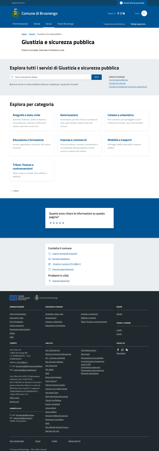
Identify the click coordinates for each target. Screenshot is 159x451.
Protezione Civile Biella (54, 419)
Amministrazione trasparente (92, 361)
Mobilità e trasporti (88, 317)
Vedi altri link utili (52, 431)
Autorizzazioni (50, 317)
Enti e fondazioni (16, 321)
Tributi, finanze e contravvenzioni (94, 321)
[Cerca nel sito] (143, 13)
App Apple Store (51, 392)
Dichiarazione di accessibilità (92, 357)
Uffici (12, 337)
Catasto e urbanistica (53, 321)
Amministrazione (20, 23)
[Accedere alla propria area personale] (132, 3)
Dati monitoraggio (17, 441)
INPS (47, 373)
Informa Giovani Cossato (55, 384)
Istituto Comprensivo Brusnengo (58, 354)
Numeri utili (14, 401)
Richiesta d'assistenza (90, 373)
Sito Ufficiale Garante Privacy (57, 427)
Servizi (49, 23)
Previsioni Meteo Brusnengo (56, 415)
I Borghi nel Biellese (53, 400)
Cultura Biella (50, 408)
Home (24, 34)
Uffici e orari (14, 397)
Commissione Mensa (118, 80)
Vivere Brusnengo (65, 23)
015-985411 (22, 362)
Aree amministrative (18, 313)
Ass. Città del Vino (52, 350)
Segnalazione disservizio (90, 367)
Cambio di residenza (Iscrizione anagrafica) (128, 86)
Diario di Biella (51, 411)
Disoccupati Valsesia (53, 377)
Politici (12, 333)
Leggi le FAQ (86, 364)
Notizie (119, 313)
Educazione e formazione (55, 325)
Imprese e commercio (89, 313)
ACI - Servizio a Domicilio (55, 357)
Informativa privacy (88, 350)
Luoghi (119, 330)
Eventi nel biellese (52, 404)
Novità (37, 23)
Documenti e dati (16, 317)
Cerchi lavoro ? (51, 381)
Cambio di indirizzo (117, 83)
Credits (54, 441)
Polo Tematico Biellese (54, 361)
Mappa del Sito (74, 441)
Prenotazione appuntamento (92, 370)
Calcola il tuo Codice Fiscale (56, 388)
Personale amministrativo (20, 329)
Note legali (85, 354)
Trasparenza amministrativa (114, 24)
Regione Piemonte (18, 3)
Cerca (96, 76)
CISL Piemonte (51, 365)
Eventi (119, 333)
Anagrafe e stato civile (54, 313)
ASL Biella (49, 369)
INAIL (47, 423)
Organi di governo (17, 325)
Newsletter (121, 353)
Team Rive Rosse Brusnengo (56, 396)
